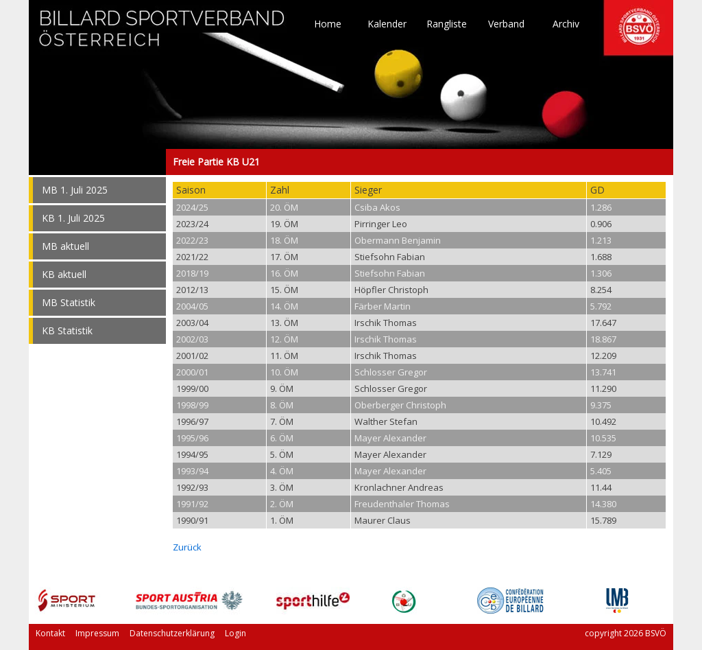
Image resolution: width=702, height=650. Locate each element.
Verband (506, 24)
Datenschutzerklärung (172, 633)
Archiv (566, 24)
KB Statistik (67, 330)
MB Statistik (68, 302)
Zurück (187, 547)
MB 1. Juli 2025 (75, 189)
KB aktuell (64, 274)
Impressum (97, 633)
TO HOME (162, 34)
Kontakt (50, 633)
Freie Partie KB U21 (97, 162)
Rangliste (446, 24)
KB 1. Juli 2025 (73, 217)
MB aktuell (65, 246)
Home (327, 24)
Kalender (387, 24)
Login (235, 633)
